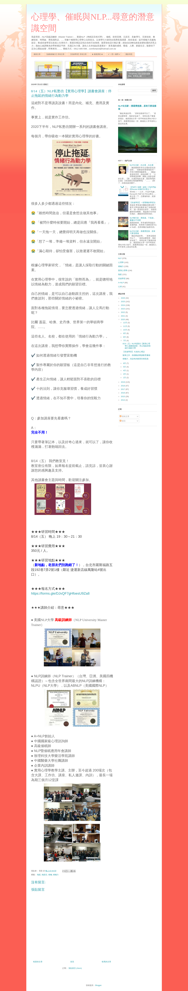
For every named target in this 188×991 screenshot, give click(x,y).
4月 (124, 370)
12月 (125, 323)
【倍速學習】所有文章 (78, 54)
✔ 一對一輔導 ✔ (114, 54)
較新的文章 (37, 962)
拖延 (39, 875)
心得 (120, 287)
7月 (124, 340)
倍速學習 (121, 278)
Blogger (98, 985)
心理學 (121, 262)
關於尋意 (129, 54)
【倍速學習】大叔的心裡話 (134, 352)
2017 (123, 389)
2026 (123, 298)
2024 (123, 305)
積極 (50, 875)
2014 (123, 400)
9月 (124, 333)
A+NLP (121, 283)
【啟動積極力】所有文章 (55, 54)
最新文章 (37, 54)
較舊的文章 (106, 962)
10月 (125, 330)
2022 (123, 312)
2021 (123, 316)
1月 (124, 377)
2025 (123, 301)
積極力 (56, 875)
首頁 (72, 962)
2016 (123, 393)
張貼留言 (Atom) (75, 968)
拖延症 (44, 875)
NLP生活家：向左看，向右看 (141, 165)
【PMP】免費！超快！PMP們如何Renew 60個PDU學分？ (143, 188)
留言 (123, 421)
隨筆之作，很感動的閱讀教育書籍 (136, 355)
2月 (124, 374)
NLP (120, 258)
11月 (125, 326)
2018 (123, 386)
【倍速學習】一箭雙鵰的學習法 (142, 202)
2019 (123, 382)
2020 (123, 319)
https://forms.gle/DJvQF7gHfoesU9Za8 (60, 593)
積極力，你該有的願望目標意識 (135, 359)
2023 (123, 309)
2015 (123, 396)
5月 (124, 367)
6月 (124, 363)
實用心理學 (122, 270)
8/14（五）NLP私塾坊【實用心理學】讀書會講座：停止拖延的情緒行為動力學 (137, 346)
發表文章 (124, 416)
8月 (124, 337)
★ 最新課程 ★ (97, 54)
